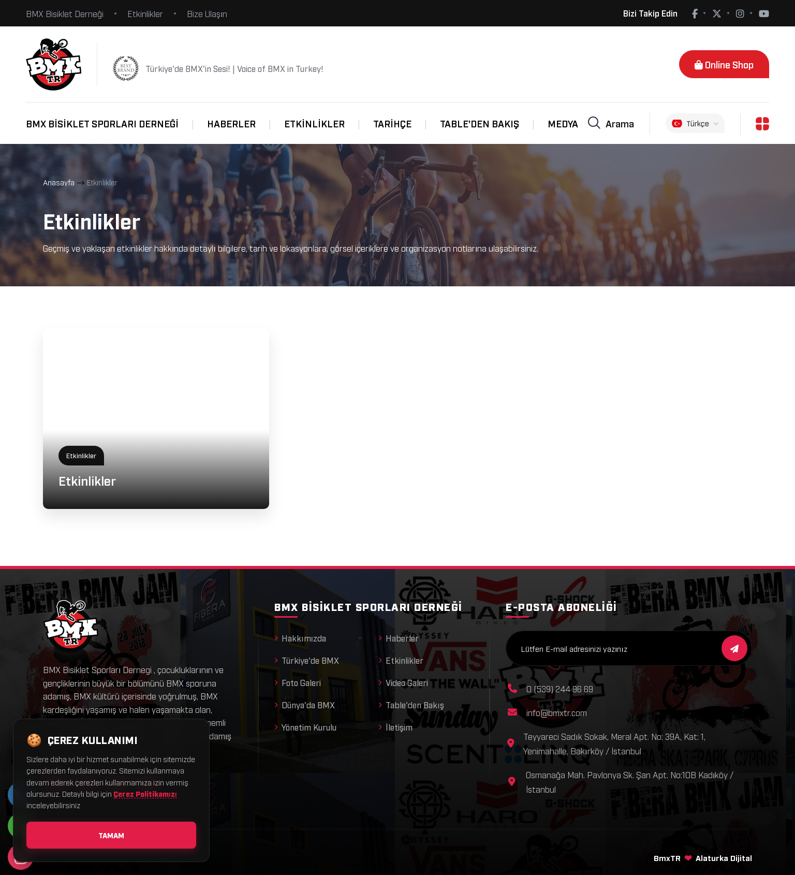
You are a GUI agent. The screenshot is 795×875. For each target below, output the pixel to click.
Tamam (111, 834)
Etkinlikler (145, 13)
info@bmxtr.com (556, 712)
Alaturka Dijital (724, 857)
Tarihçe (392, 123)
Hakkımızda (300, 638)
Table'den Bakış (479, 123)
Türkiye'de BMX (306, 660)
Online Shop (724, 64)
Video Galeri (403, 682)
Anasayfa (59, 182)
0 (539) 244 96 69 (559, 688)
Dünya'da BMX (304, 704)
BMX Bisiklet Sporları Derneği (102, 123)
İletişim (395, 727)
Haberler (231, 123)
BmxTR (667, 857)
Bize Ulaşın (207, 13)
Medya (563, 123)
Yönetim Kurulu (305, 727)
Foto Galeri (297, 682)
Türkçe (695, 123)
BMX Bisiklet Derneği (65, 13)
